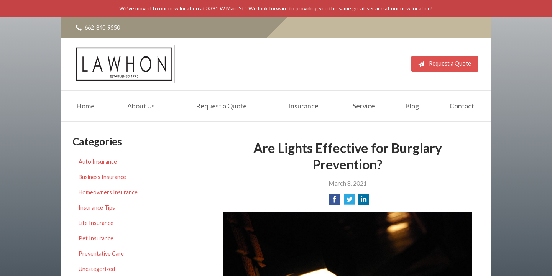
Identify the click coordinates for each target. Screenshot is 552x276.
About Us (141, 106)
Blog (412, 106)
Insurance (303, 106)
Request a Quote (443, 64)
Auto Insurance (98, 161)
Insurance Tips (97, 207)
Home (85, 106)
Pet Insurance (96, 238)
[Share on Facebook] (334, 201)
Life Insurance (96, 223)
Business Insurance (102, 177)
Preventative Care (101, 253)
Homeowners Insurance (108, 192)
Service (364, 106)
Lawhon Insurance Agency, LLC (124, 64)
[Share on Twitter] (349, 201)
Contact (462, 106)
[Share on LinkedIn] (363, 201)
